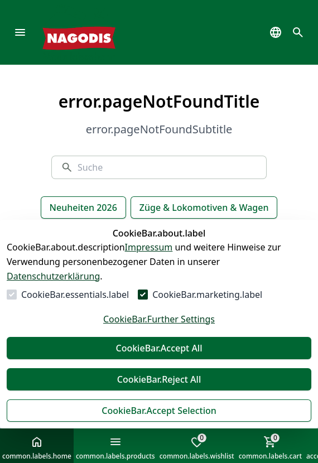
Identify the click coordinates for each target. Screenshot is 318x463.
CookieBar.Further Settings (159, 319)
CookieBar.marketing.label (207, 294)
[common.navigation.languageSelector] (275, 32)
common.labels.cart (270, 447)
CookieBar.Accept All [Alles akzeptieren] (158, 348)
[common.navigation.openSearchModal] (298, 32)
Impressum (149, 247)
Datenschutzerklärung (53, 276)
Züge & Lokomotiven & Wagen (204, 207)
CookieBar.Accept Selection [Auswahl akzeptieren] (159, 410)
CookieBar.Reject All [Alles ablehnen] (159, 379)
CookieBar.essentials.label (75, 294)
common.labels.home (36, 448)
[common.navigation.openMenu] (20, 32)
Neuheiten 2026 (83, 207)
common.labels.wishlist (197, 447)
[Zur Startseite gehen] (95, 32)
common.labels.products (115, 448)
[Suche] (167, 167)
